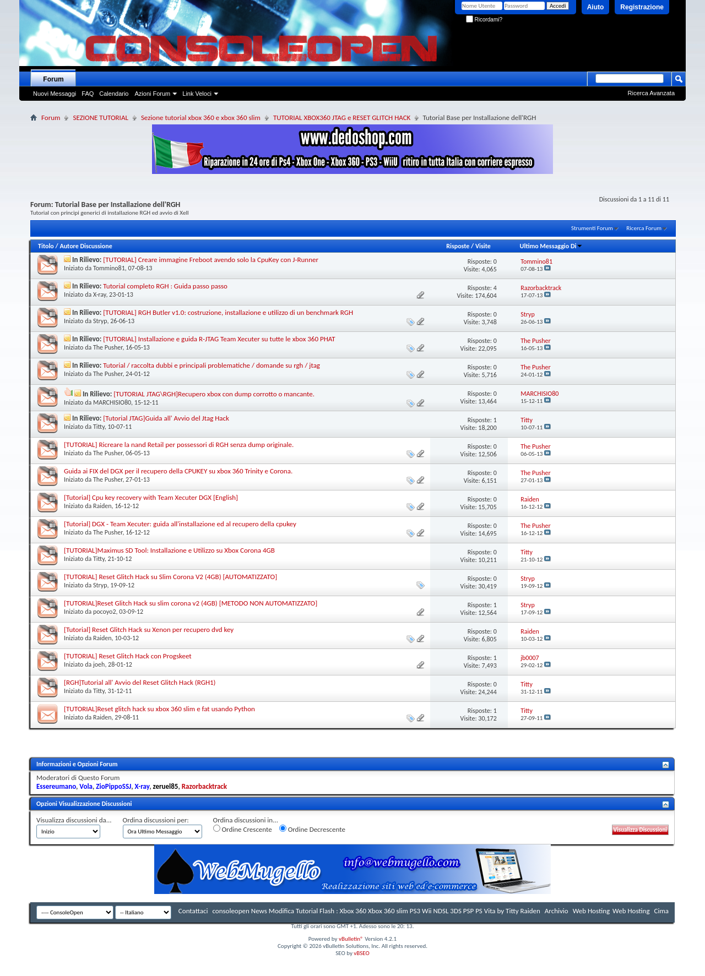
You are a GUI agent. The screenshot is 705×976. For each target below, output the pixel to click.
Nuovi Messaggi (54, 93)
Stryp (100, 321)
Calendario (113, 93)
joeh (99, 664)
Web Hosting (591, 911)
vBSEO (362, 953)
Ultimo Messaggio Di (551, 246)
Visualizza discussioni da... (74, 820)
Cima (661, 911)
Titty (99, 426)
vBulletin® (351, 938)
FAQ (88, 93)
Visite (483, 246)
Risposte (457, 246)
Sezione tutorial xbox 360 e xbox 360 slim (201, 117)
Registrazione (642, 7)
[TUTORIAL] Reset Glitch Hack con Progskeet (128, 656)
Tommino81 (109, 268)
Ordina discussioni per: (156, 820)
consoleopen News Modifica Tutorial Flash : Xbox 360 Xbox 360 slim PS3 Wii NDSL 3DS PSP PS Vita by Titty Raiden (376, 911)
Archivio (556, 911)
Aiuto (595, 7)
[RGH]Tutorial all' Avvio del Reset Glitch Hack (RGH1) (140, 682)
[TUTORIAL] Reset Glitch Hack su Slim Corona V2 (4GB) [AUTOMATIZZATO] (170, 576)
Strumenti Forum (592, 228)
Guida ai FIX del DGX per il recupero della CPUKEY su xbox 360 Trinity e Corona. (178, 471)
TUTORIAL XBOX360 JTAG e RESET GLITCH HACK (342, 117)
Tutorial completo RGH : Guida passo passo (165, 286)
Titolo (46, 246)
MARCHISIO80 (112, 402)
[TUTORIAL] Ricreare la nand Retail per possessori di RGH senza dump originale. (179, 444)
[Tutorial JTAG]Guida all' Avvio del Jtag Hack (166, 418)
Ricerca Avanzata (651, 93)
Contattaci (193, 911)
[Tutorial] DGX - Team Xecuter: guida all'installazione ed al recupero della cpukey (180, 524)
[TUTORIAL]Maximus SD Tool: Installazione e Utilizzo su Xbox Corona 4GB (169, 550)
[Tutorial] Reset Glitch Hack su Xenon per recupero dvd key (149, 629)
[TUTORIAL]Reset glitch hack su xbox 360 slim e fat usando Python (159, 709)
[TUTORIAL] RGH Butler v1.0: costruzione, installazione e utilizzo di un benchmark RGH (228, 312)
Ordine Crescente (242, 829)
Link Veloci (197, 93)
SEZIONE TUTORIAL (100, 117)
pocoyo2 (104, 611)
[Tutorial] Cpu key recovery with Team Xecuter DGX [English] (151, 497)
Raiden (102, 506)
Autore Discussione (85, 246)
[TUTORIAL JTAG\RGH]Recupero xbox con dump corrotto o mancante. (213, 394)
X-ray (99, 294)
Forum (53, 79)
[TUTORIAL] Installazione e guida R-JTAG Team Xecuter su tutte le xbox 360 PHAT (219, 339)
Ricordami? (484, 20)
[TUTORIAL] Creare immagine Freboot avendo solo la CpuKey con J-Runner (210, 259)
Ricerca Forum (643, 228)
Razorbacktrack (204, 786)
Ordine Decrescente (312, 829)
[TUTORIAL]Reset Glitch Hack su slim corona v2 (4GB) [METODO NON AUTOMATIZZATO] (190, 603)
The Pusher (107, 347)
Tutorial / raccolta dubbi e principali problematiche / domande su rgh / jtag (211, 365)
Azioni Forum (152, 93)
